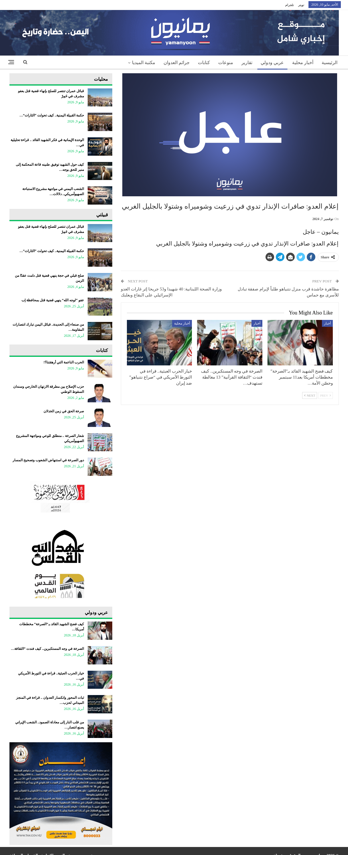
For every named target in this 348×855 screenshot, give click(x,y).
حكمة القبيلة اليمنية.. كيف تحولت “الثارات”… (51, 115)
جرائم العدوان (177, 62)
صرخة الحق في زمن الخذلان (64, 411)
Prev (325, 395)
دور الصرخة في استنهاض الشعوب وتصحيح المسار (48, 460)
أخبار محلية (302, 62)
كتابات (204, 62)
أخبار (327, 323)
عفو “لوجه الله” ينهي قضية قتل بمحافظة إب (52, 300)
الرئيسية (329, 62)
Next (309, 395)
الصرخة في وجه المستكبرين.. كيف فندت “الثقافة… (47, 649)
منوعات (225, 62)
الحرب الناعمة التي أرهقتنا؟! (64, 362)
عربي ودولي (272, 62)
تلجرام (289, 5)
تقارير (246, 62)
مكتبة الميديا (143, 62)
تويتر (301, 5)
